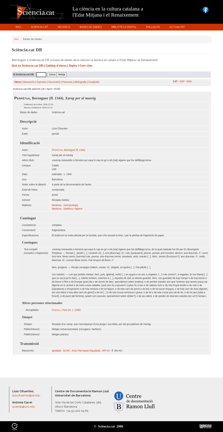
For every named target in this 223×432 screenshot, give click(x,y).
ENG (189, 81)
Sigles (73, 65)
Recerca (64, 28)
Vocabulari (93, 82)
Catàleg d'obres (56, 65)
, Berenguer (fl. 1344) (68, 150)
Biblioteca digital (124, 28)
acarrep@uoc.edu (23, 406)
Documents (54, 82)
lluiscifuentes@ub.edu (26, 395)
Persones (67, 82)
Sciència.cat (40, 28)
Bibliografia (80, 82)
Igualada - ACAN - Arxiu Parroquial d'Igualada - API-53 (81, 350)
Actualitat (178, 28)
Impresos (41, 82)
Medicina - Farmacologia (65, 205)
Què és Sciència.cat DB (27, 65)
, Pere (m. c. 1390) (66, 310)
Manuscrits (29, 82)
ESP (182, 81)
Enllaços (153, 27)
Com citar (86, 65)
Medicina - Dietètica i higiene (67, 208)
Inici (18, 27)
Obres (17, 82)
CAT (175, 81)
